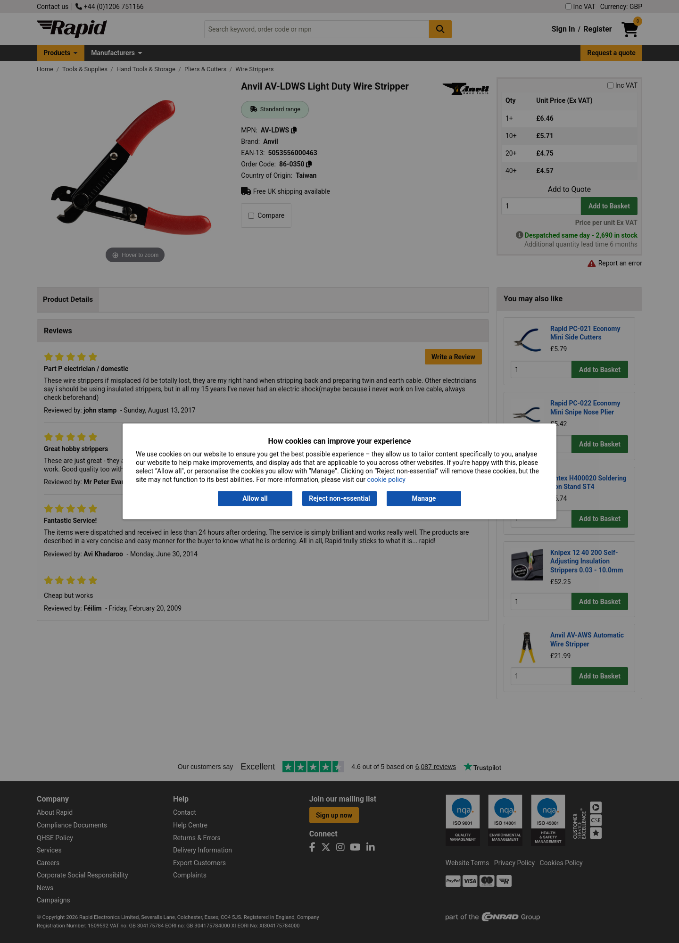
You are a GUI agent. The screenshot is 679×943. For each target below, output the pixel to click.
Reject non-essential (339, 498)
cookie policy (386, 480)
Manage (424, 498)
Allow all (254, 498)
